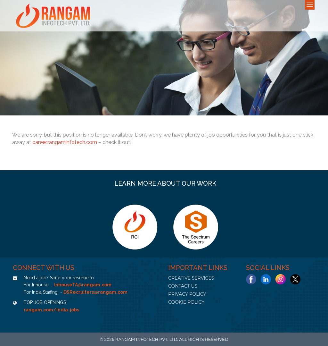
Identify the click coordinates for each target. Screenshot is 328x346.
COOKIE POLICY (186, 302)
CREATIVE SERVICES (191, 278)
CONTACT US (182, 286)
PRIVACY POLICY (187, 294)
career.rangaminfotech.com (64, 142)
